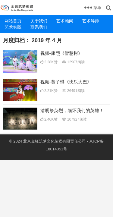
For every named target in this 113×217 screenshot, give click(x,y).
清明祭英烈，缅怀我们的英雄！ (72, 110)
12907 (73, 62)
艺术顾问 (64, 20)
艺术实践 (13, 27)
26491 (73, 91)
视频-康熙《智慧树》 (61, 53)
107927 (74, 119)
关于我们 (38, 20)
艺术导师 (90, 20)
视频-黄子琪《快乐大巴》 (66, 81)
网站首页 (13, 20)
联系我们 (38, 27)
